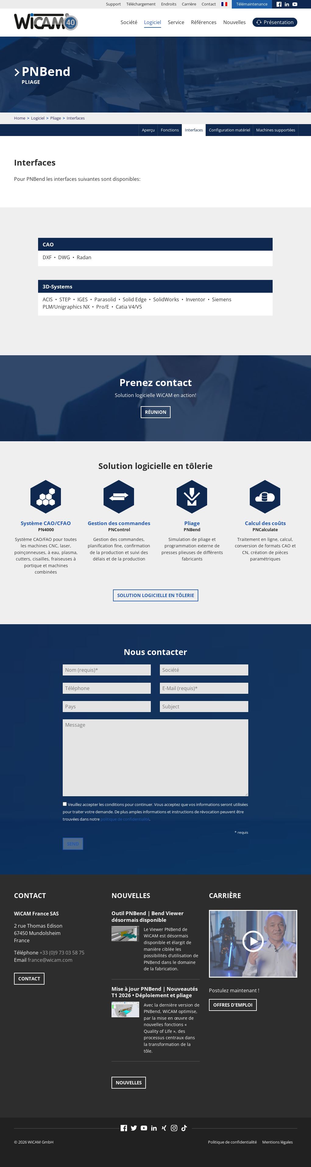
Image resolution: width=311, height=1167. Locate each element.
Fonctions (170, 130)
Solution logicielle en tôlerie (155, 595)
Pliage (55, 118)
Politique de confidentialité (232, 1142)
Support (113, 4)
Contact (209, 4)
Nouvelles (234, 22)
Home (19, 118)
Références (204, 22)
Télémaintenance (251, 4)
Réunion (155, 412)
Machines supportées (275, 130)
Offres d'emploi (233, 1005)
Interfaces (194, 130)
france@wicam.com (50, 960)
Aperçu (148, 130)
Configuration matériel (229, 130)
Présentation (279, 22)
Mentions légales (277, 1142)
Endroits (168, 4)
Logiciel (152, 22)
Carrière (189, 4)
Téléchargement (141, 4)
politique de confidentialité (125, 819)
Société (129, 22)
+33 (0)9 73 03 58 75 (62, 952)
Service (176, 22)
